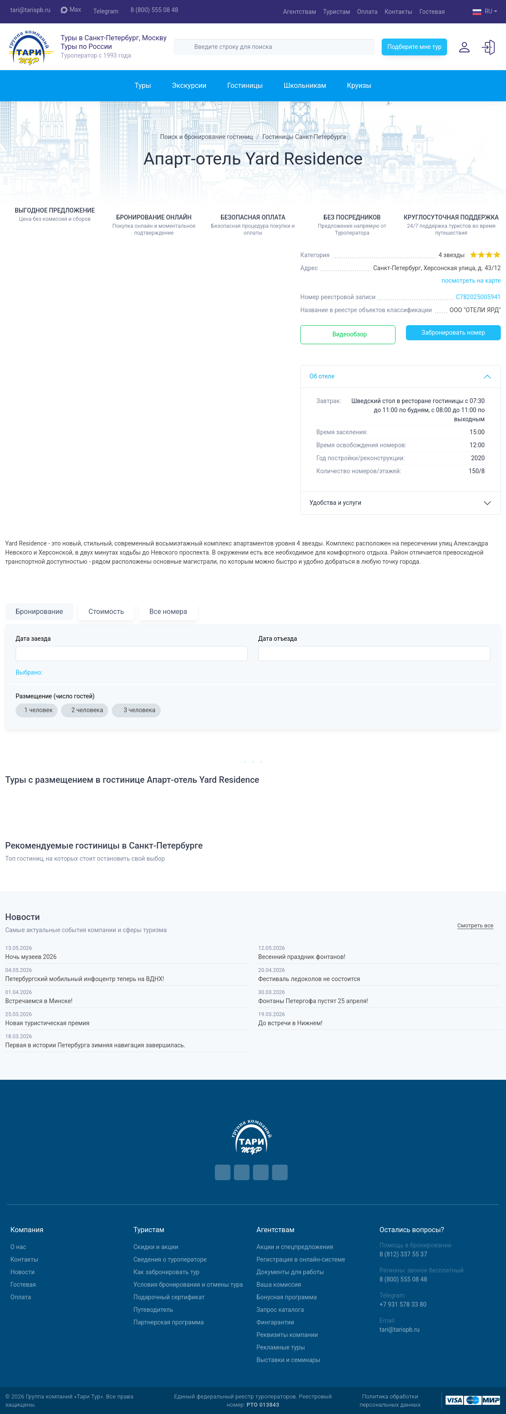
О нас (18, 1246)
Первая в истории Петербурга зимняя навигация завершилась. (95, 1045)
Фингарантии (275, 1322)
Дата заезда (33, 638)
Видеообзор (349, 334)
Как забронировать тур (166, 1272)
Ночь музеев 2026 (31, 956)
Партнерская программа (168, 1322)
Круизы (359, 85)
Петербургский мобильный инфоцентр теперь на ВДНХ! (84, 978)
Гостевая (432, 11)
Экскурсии (189, 85)
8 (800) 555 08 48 (154, 9)
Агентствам (299, 11)
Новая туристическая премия (47, 1023)
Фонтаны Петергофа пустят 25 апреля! (313, 1001)
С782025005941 (478, 297)
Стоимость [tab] (106, 611)
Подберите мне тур (414, 46)
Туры (143, 85)
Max (71, 9)
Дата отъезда (277, 638)
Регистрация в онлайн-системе (300, 1259)
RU (483, 12)
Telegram (105, 11)
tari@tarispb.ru (30, 9)
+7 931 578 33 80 (403, 1304)
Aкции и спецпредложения (294, 1246)
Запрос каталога (280, 1309)
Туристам (336, 11)
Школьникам (305, 85)
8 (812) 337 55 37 (403, 1254)
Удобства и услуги (335, 502)
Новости (22, 1272)
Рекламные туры (280, 1347)
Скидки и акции (155, 1246)
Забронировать (453, 332)
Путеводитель (153, 1309)
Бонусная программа (286, 1297)
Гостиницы (245, 85)
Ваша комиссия (278, 1284)
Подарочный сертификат (168, 1297)
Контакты (398, 11)
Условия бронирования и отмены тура (188, 1284)
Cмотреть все (475, 925)
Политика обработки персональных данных (390, 1400)
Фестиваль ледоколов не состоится (309, 978)
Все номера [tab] (168, 611)
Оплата (367, 11)
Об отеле (321, 376)
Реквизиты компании (287, 1334)
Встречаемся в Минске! (38, 1001)
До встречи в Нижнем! (290, 1023)
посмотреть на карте (471, 280)
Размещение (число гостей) (55, 696)
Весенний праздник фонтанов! (301, 956)
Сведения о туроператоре (170, 1259)
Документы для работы (290, 1272)
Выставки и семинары (288, 1359)
